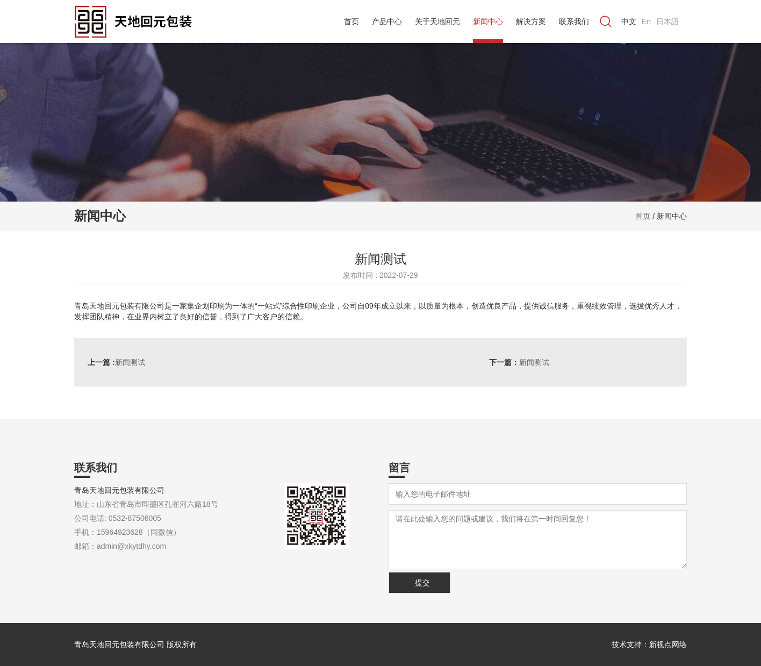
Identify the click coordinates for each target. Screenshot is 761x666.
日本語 (667, 21)
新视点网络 (668, 644)
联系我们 (574, 21)
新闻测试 (116, 362)
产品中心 (387, 21)
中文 (628, 21)
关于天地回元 (437, 21)
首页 (351, 21)
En (646, 21)
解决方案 (531, 21)
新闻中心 (488, 21)
